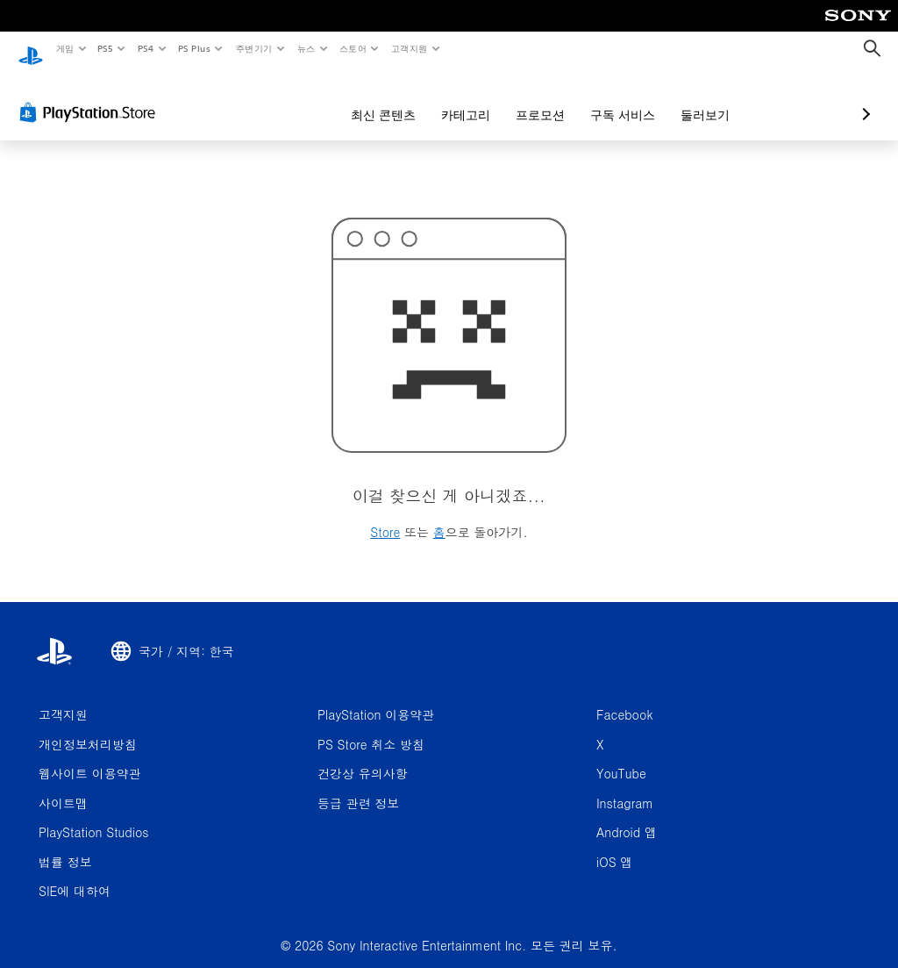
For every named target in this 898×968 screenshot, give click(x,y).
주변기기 (253, 48)
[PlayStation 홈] (31, 49)
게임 (64, 48)
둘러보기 (612, 98)
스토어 (353, 48)
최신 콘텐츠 (290, 98)
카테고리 (372, 98)
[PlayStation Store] (91, 96)
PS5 (105, 48)
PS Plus (193, 48)
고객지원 (409, 48)
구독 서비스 (529, 98)
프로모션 (447, 98)
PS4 (145, 48)
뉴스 (306, 48)
